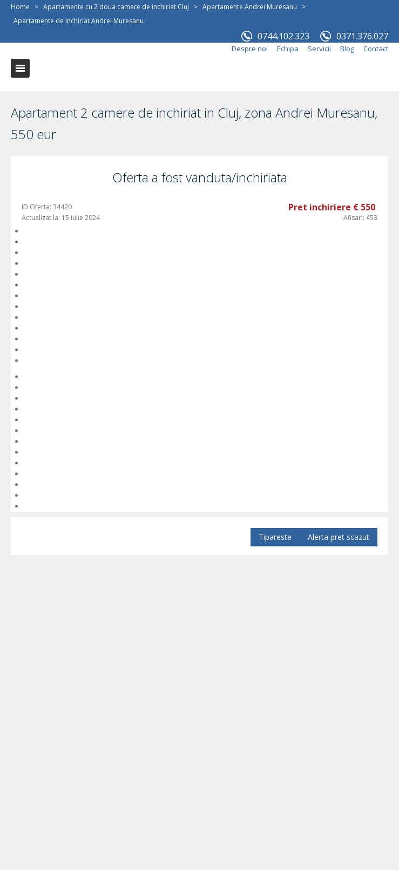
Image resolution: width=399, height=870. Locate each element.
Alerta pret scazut (338, 537)
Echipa (288, 48)
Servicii (319, 48)
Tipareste (275, 537)
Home (20, 6)
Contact (375, 48)
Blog (347, 48)
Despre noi (250, 48)
